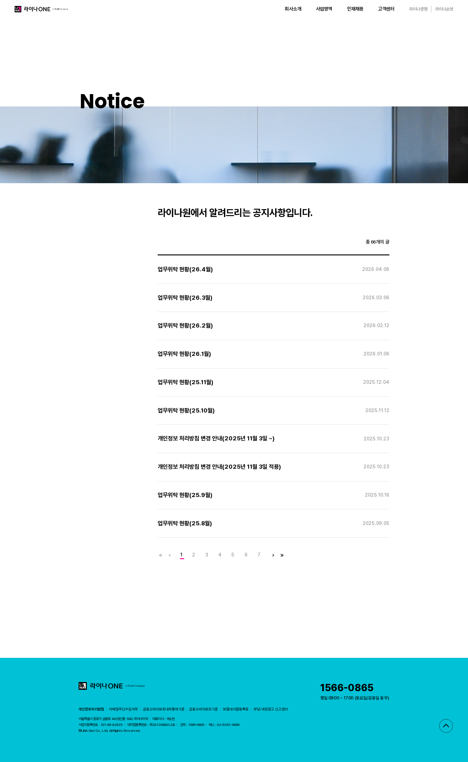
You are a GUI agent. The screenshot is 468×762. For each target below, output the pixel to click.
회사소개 (293, 9)
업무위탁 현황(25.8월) (185, 523)
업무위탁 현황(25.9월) (185, 495)
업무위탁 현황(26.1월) (184, 353)
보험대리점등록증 (236, 709)
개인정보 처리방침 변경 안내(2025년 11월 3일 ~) (216, 438)
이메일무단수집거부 (123, 709)
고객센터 (386, 9)
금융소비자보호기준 (203, 709)
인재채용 (355, 9)
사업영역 (324, 9)
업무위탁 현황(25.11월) (185, 382)
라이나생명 (418, 8)
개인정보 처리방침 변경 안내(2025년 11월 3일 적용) (219, 466)
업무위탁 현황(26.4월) (185, 269)
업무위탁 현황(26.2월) (185, 325)
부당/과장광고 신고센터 (271, 709)
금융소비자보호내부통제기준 (164, 709)
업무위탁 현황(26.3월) (185, 297)
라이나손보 (444, 8)
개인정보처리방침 (91, 709)
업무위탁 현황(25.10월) (186, 410)
